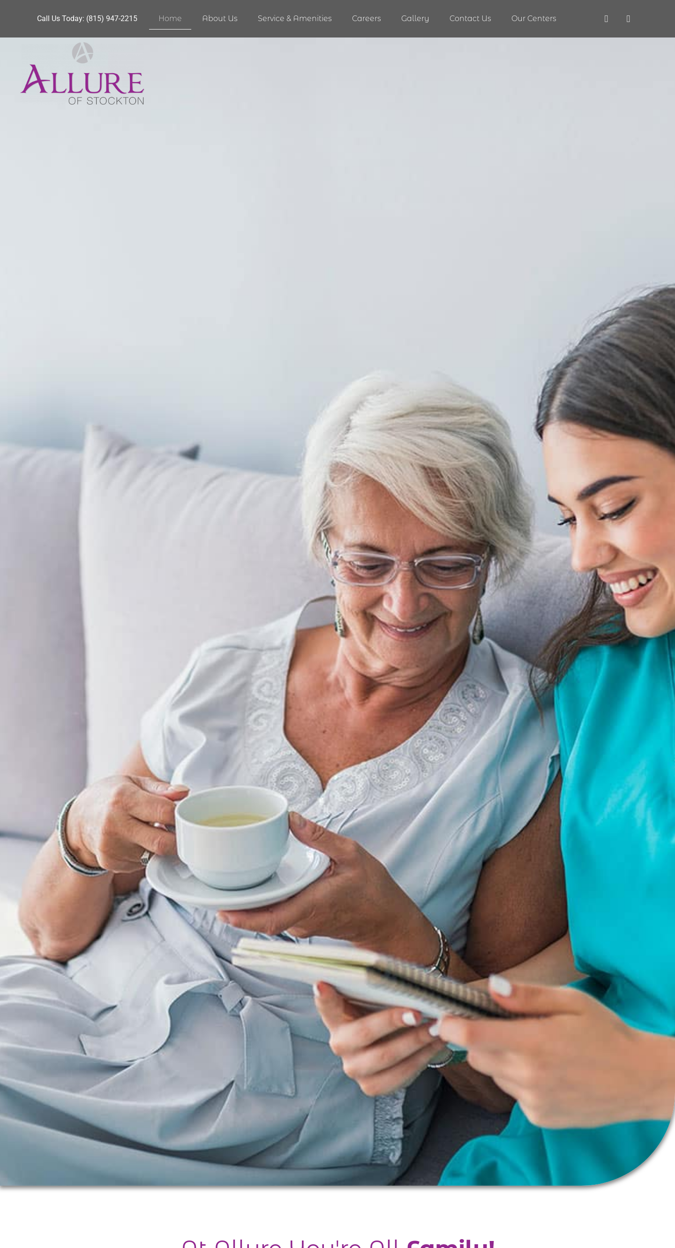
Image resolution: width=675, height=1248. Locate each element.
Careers (366, 18)
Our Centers (533, 18)
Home (170, 18)
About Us (220, 18)
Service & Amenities (295, 18)
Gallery (415, 18)
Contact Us (470, 18)
